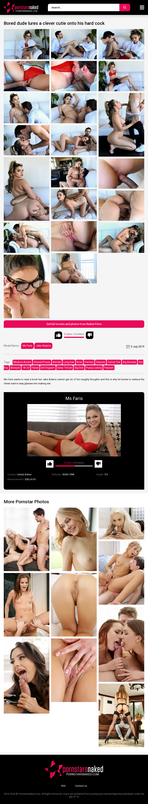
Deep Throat (64, 367)
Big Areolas (129, 362)
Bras (79, 362)
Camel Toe (114, 362)
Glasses (100, 362)
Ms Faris (27, 345)
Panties (89, 362)
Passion (109, 367)
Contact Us (81, 785)
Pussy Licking (94, 367)
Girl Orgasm (48, 367)
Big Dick (79, 367)
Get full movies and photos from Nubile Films (74, 324)
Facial (35, 367)
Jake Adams (43, 345)
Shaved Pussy (42, 362)
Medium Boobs (22, 362)
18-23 (25, 367)
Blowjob (15, 367)
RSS (63, 785)
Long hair (68, 362)
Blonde (57, 362)
